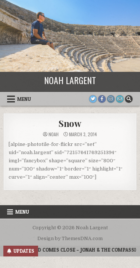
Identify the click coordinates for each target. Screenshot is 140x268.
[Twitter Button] (93, 99)
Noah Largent (70, 80)
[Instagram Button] (111, 99)
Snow (70, 123)
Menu (24, 99)
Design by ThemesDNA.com (70, 238)
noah (54, 134)
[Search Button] (129, 99)
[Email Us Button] (120, 99)
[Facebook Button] (102, 99)
